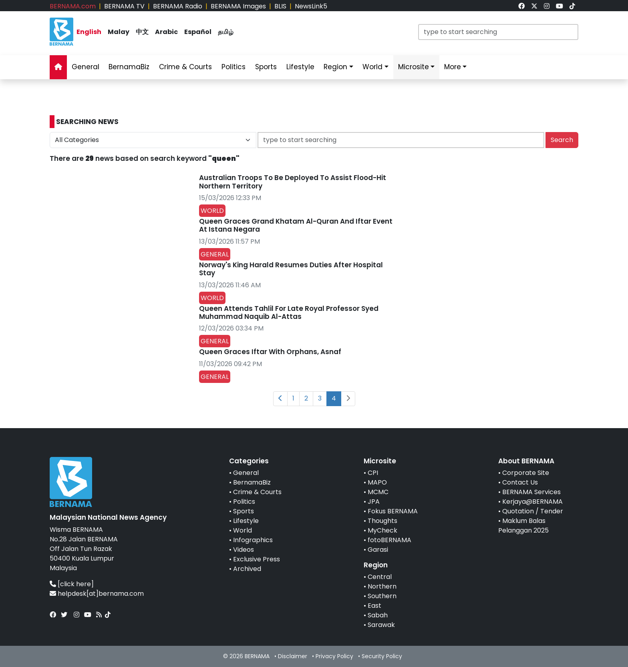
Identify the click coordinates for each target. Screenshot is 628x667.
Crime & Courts (257, 492)
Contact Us (520, 482)
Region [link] (335, 67)
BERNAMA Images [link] (238, 6)
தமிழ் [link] (225, 31)
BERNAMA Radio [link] (177, 6)
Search (562, 139)
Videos (243, 549)
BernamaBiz (252, 482)
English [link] (88, 31)
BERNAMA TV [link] (124, 6)
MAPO (377, 482)
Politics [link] (233, 67)
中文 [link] (142, 31)
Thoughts (382, 520)
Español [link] (197, 31)
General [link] (85, 67)
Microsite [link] (413, 67)
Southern (382, 596)
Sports (243, 511)
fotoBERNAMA (389, 540)
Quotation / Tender (532, 511)
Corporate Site (525, 472)
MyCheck (382, 530)
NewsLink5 (311, 6)
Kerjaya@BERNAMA (532, 501)
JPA (374, 501)
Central (380, 576)
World (242, 530)
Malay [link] (118, 31)
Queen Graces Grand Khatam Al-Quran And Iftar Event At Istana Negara (295, 225)
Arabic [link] (166, 31)
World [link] (372, 67)
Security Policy (382, 656)
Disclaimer (292, 656)
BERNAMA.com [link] (73, 6)
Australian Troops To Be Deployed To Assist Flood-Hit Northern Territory (292, 181)
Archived (247, 568)
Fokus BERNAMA (393, 511)
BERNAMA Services (531, 492)
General (246, 472)
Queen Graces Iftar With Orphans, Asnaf (270, 352)
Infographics (253, 540)
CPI (373, 472)
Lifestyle (246, 520)
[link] (521, 6)
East (374, 605)
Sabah (378, 615)
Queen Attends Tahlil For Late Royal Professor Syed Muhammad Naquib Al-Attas (288, 312)
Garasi (378, 549)
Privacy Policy (334, 656)
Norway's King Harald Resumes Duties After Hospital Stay (291, 269)
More (452, 67)
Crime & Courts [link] (185, 67)
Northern (382, 586)
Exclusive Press (256, 559)
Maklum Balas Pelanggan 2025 (523, 525)
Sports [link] (266, 67)
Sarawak (381, 624)
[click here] (76, 584)
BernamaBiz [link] (129, 67)
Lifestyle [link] (300, 67)
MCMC (378, 492)
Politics (244, 501)
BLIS (280, 6)
